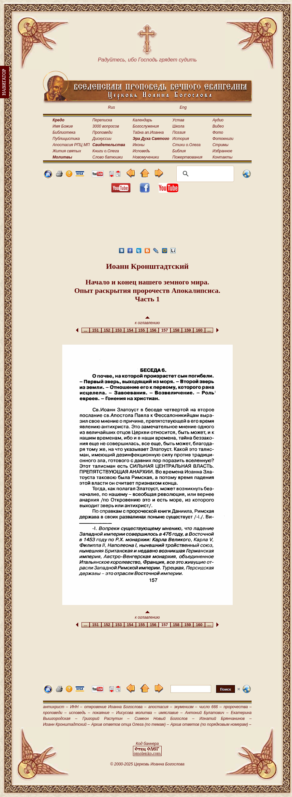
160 (199, 330)
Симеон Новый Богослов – (165, 718)
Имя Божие (62, 126)
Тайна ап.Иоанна (148, 132)
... (85, 330)
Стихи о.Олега (186, 145)
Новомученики (146, 157)
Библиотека (63, 132)
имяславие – (170, 712)
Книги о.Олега (106, 151)
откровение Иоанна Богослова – (115, 707)
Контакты (222, 157)
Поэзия (178, 132)
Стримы (220, 145)
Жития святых (66, 151)
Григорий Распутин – (105, 718)
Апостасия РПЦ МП (71, 145)
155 (141, 330)
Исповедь (141, 151)
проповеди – (54, 712)
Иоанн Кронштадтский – (66, 724)
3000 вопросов (106, 126)
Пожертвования (187, 157)
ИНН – (76, 707)
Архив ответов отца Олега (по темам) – (130, 724)
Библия (179, 151)
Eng (183, 107)
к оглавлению (147, 320)
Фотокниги (222, 138)
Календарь (142, 120)
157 (164, 330)
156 (153, 330)
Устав (178, 120)
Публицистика (66, 138)
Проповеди (102, 132)
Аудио (218, 120)
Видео (218, 126)
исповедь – (79, 712)
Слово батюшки (108, 157)
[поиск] (204, 174)
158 (176, 330)
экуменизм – (185, 707)
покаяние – (103, 712)
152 (107, 330)
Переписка (102, 120)
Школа (178, 126)
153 (118, 330)
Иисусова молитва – (136, 712)
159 (187, 330)
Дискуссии (102, 138)
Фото (217, 132)
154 (129, 330)
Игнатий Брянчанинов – (225, 718)
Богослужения (146, 126)
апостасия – (160, 707)
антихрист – (55, 707)
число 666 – (210, 707)
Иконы (138, 145)
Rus (111, 107)
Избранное (222, 151)
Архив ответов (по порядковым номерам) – (210, 724)
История (180, 138)
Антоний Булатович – (206, 712)
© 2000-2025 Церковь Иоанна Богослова (147, 764)
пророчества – (238, 707)
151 (95, 330)
